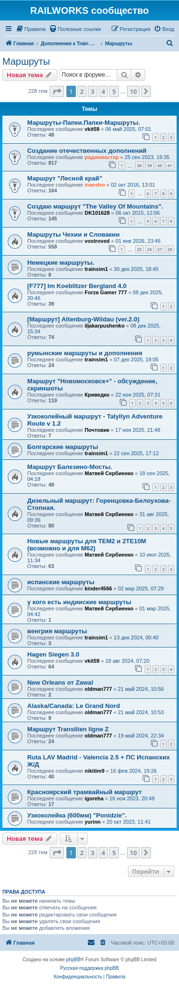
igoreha (94, 798)
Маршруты (26, 61)
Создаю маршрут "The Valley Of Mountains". (95, 206)
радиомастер (101, 157)
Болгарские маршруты (62, 446)
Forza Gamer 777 (105, 292)
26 (149, 249)
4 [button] (103, 91)
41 (170, 165)
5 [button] (114, 91)
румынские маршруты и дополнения (84, 353)
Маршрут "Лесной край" (64, 178)
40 (159, 165)
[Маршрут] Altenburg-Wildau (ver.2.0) (83, 319)
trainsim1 (96, 269)
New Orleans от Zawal (60, 682)
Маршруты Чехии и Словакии (73, 234)
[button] (57, 91)
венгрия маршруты (57, 631)
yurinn (92, 822)
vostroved (97, 241)
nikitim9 (94, 771)
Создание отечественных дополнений (87, 150)
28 (170, 249)
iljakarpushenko (104, 326)
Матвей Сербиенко (109, 473)
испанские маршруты (61, 582)
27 (159, 249)
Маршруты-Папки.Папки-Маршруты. (83, 122)
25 (139, 249)
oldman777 (98, 689)
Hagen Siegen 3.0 (53, 654)
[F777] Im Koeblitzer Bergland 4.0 (76, 285)
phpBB (73, 959)
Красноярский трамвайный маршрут (84, 792)
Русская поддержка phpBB (89, 968)
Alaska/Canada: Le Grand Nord (73, 705)
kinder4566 (98, 588)
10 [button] (133, 91)
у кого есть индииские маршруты (79, 602)
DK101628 (97, 213)
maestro (94, 185)
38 (139, 165)
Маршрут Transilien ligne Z (68, 729)
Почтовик (96, 430)
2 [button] (82, 91)
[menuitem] (31, 29)
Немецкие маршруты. (60, 262)
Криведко (96, 395)
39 (149, 165)
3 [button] (92, 91)
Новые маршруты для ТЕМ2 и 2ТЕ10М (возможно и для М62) (86, 545)
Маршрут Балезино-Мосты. (69, 466)
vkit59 (91, 129)
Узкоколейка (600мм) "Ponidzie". (76, 815)
